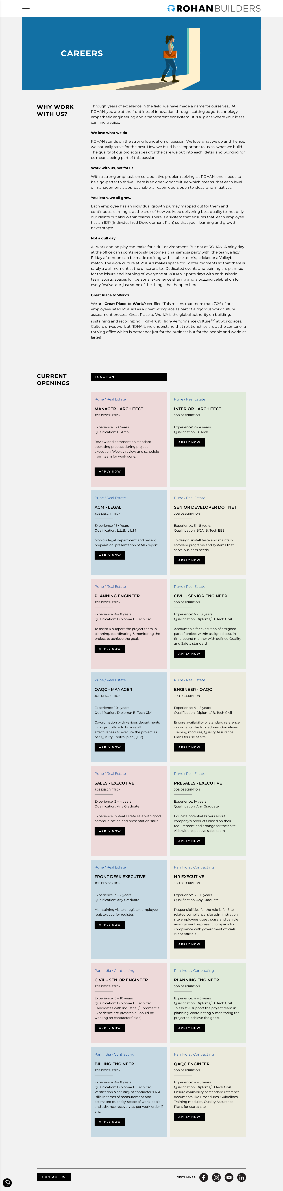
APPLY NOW (110, 471)
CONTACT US (53, 1177)
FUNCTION (104, 377)
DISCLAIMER (186, 1177)
